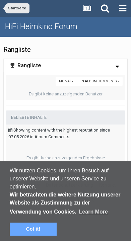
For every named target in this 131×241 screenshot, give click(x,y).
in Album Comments (99, 81)
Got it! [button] (33, 229)
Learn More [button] (93, 212)
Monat (66, 81)
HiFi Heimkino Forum (41, 26)
